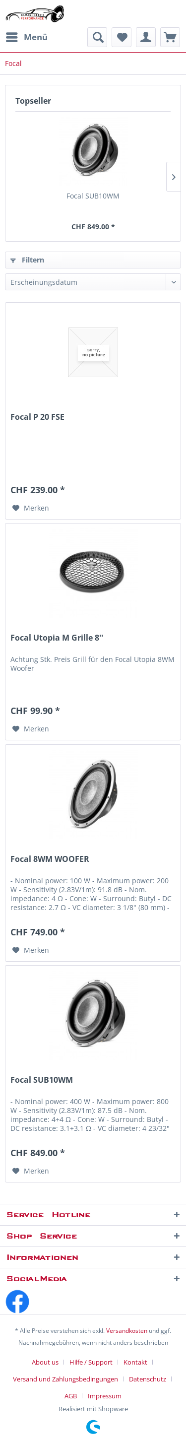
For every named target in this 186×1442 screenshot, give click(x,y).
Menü (27, 36)
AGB (70, 1395)
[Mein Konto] (146, 37)
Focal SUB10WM (93, 195)
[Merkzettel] (121, 37)
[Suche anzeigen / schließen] (97, 37)
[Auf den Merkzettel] (30, 508)
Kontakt (135, 1362)
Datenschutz (147, 1379)
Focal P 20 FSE (37, 417)
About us (45, 1362)
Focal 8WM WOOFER (49, 859)
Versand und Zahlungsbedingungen (65, 1379)
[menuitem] (26, 37)
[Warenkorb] (170, 37)
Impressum (105, 1395)
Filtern (27, 259)
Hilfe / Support (91, 1362)
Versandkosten (126, 1330)
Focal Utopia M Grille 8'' (56, 638)
